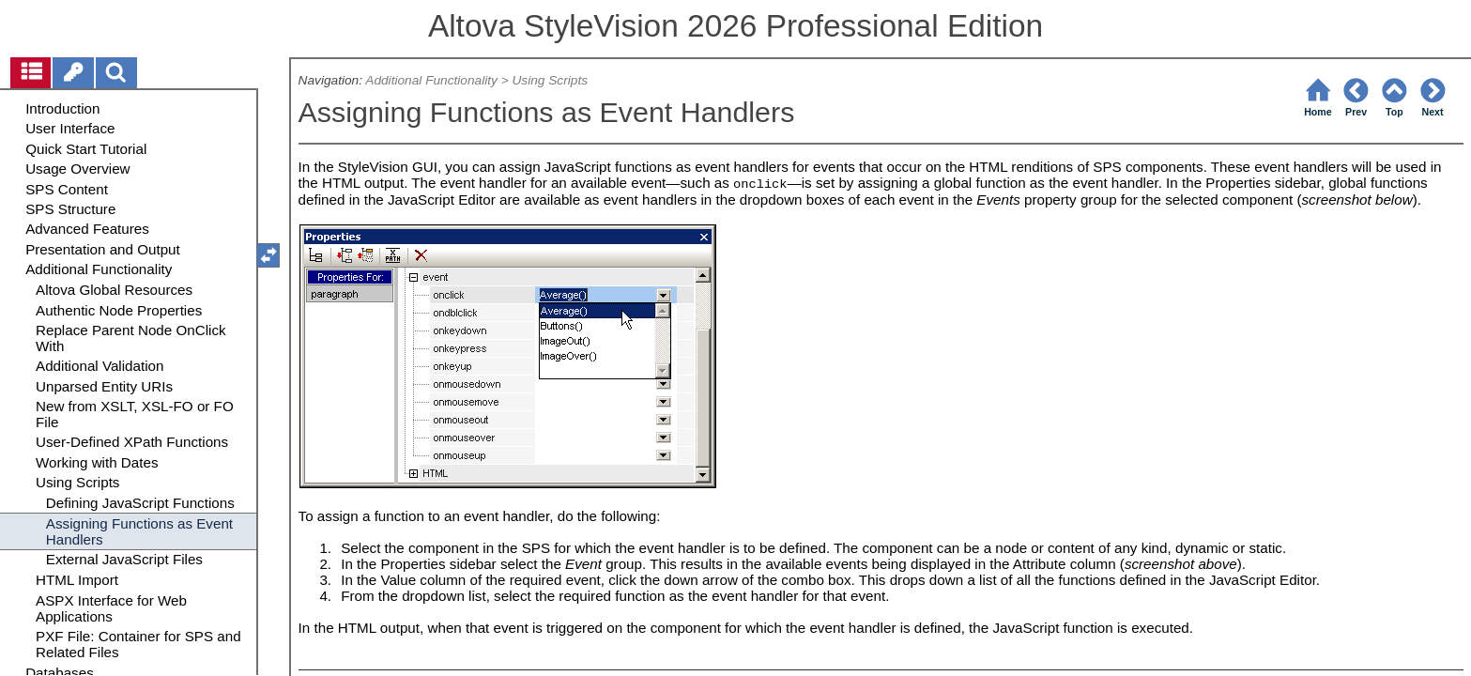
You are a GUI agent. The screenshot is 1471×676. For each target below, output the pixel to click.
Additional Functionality (431, 80)
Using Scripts (551, 80)
